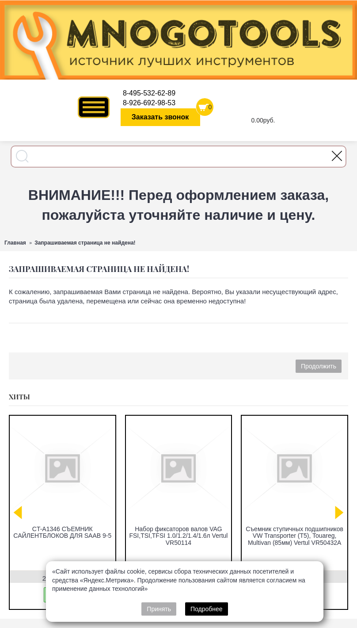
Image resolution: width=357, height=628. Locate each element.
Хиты (19, 396)
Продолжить (318, 366)
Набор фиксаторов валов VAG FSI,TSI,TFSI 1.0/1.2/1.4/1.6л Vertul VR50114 (178, 535)
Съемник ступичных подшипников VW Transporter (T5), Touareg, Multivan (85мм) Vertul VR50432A (294, 535)
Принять (159, 609)
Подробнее (206, 609)
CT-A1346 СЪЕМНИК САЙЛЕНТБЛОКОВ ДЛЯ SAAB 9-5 (62, 532)
